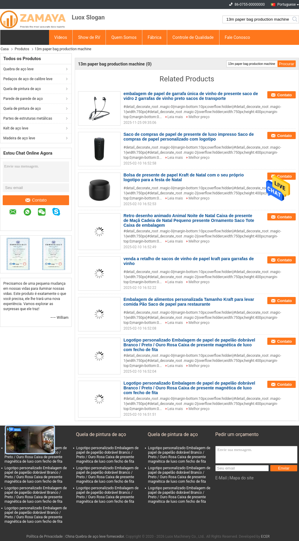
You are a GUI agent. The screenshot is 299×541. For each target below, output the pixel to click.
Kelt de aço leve (15, 128)
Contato (36, 200)
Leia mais (175, 117)
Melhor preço (198, 117)
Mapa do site (241, 478)
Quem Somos (123, 37)
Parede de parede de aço (23, 99)
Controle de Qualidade (193, 37)
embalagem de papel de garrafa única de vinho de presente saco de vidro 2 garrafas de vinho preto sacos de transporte (190, 96)
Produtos (22, 49)
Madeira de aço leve (19, 138)
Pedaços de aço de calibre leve (27, 79)
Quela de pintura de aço (22, 89)
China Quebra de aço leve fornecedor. (95, 536)
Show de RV (89, 37)
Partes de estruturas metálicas (27, 118)
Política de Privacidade (44, 536)
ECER (265, 536)
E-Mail (221, 478)
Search (295, 19)
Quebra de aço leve (18, 69)
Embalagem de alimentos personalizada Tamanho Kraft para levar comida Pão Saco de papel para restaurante (188, 302)
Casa (5, 49)
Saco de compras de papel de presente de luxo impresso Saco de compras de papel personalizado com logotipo (188, 136)
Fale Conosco (237, 37)
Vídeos (60, 37)
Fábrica (154, 37)
